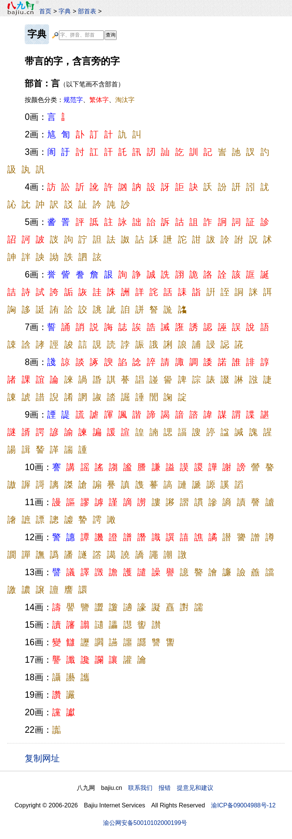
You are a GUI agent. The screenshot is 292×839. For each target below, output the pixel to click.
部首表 (87, 11)
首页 (45, 11)
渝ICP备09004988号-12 (243, 805)
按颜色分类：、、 (80, 100)
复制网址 (45, 758)
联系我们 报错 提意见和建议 (170, 787)
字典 (65, 11)
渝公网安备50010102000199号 (145, 822)
